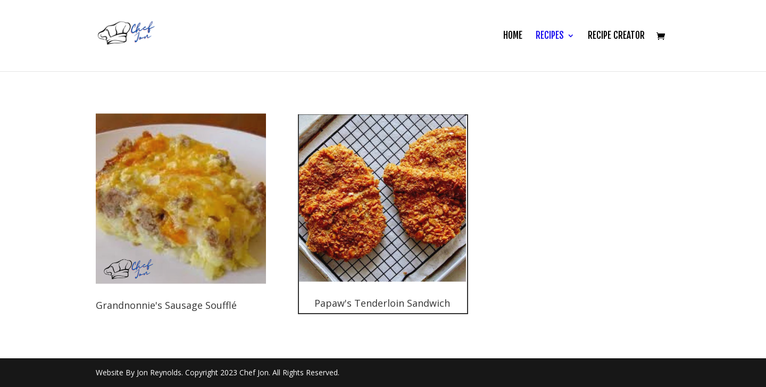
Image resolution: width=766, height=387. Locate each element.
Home (512, 36)
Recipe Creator (616, 36)
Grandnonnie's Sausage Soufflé (166, 305)
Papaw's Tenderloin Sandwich (382, 303)
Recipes (550, 36)
